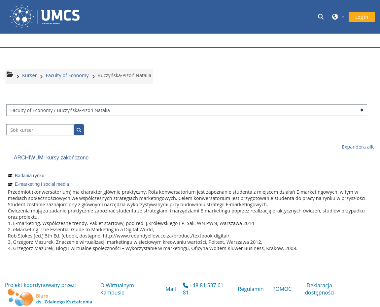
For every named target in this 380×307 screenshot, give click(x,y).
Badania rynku (30, 175)
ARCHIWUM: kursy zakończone (51, 157)
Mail (171, 289)
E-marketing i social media (42, 184)
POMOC (282, 289)
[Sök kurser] (40, 130)
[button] (322, 16)
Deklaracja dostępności (319, 289)
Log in (361, 17)
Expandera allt (358, 147)
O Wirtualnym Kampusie (117, 289)
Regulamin (251, 289)
